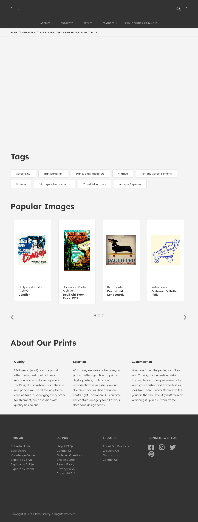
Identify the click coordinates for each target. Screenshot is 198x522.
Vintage (123, 173)
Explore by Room (22, 469)
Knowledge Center (23, 455)
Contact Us (64, 450)
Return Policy (65, 464)
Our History (110, 455)
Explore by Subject (23, 464)
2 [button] (99, 315)
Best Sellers (18, 450)
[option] (33, 260)
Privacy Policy (66, 469)
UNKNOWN (28, 32)
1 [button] (95, 315)
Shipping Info (66, 459)
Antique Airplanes (130, 184)
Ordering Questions (70, 455)
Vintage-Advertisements (156, 173)
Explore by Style (22, 459)
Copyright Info (66, 473)
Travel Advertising (94, 184)
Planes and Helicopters (90, 173)
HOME (14, 32)
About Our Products (116, 446)
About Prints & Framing (141, 23)
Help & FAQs (65, 446)
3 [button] (103, 315)
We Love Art (111, 450)
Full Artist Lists (20, 446)
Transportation (53, 173)
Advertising (23, 173)
